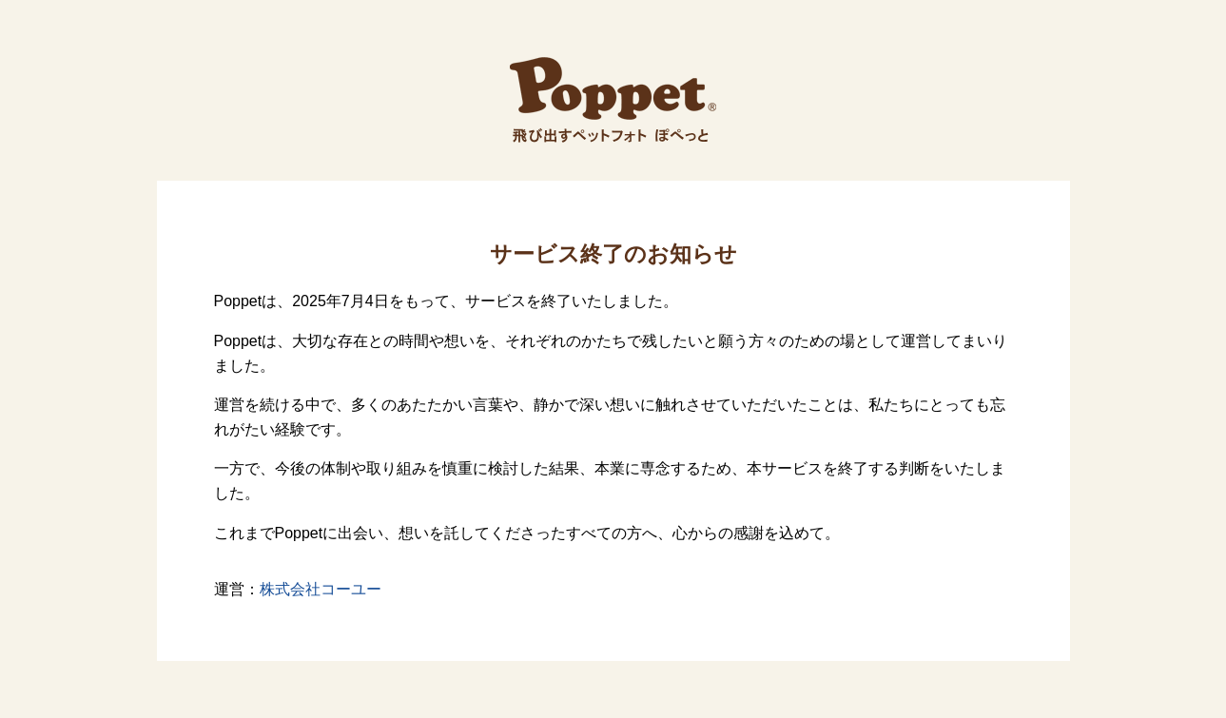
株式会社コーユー (320, 589)
